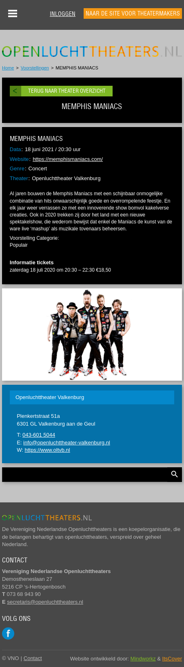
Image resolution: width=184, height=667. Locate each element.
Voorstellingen (35, 67)
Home (8, 67)
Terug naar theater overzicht (67, 90)
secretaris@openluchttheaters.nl (45, 602)
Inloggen (62, 14)
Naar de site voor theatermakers (133, 13)
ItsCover (172, 659)
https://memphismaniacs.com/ (68, 159)
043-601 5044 (38, 435)
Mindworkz (143, 659)
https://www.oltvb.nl (47, 450)
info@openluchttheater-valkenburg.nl (66, 442)
